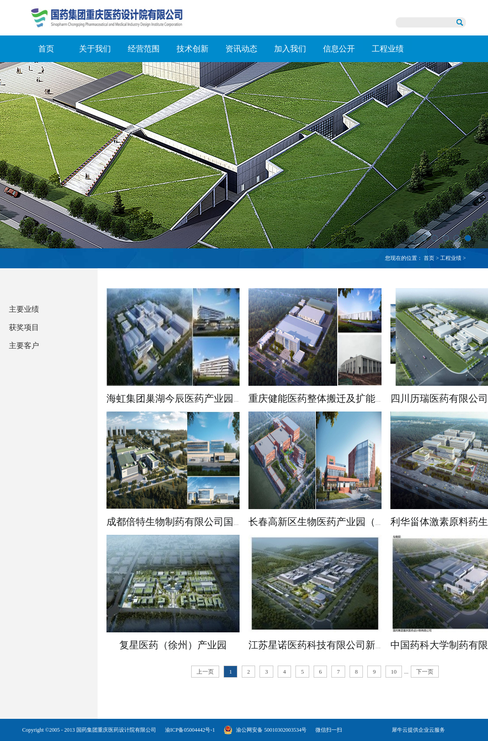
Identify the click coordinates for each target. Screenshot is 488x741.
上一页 (205, 671)
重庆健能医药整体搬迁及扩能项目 (321, 398)
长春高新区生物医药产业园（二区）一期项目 (346, 521)
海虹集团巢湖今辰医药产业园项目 (179, 398)
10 (394, 671)
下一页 (424, 671)
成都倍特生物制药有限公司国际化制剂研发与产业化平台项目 (238, 521)
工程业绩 (450, 258)
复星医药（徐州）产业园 (173, 645)
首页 (46, 48)
